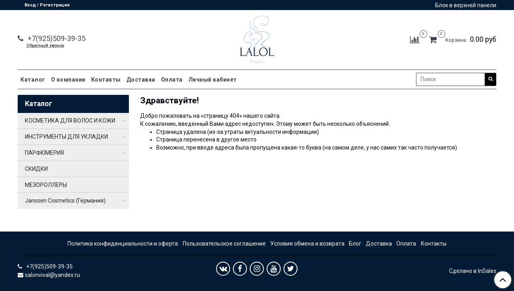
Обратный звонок (45, 45)
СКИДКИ (36, 169)
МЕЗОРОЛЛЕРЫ (46, 185)
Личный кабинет (212, 79)
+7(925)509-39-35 (56, 38)
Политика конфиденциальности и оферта (122, 243)
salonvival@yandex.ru (52, 275)
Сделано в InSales (472, 271)
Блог (355, 243)
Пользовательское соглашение (224, 243)
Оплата (172, 79)
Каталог (32, 79)
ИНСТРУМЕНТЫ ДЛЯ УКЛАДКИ (66, 136)
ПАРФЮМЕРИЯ (44, 153)
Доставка (140, 79)
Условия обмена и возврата (307, 243)
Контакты (106, 79)
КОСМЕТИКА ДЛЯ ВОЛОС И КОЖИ (70, 120)
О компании (68, 79)
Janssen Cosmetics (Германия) (65, 200)
